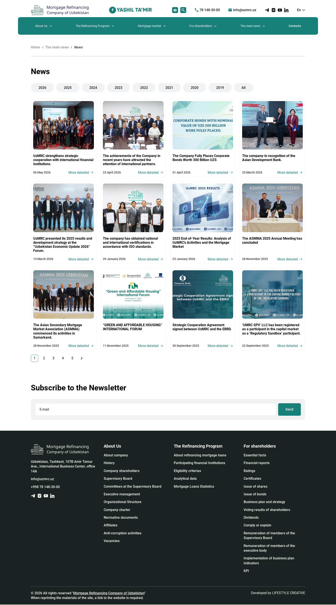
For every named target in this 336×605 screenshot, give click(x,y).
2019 (220, 87)
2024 (93, 87)
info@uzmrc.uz (242, 10)
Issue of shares (255, 487)
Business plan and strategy (264, 502)
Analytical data (185, 479)
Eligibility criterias (187, 471)
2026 (42, 87)
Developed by (278, 593)
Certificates (252, 479)
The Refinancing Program (93, 26)
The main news (250, 26)
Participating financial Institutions (199, 463)
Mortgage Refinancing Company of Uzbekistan (108, 593)
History (109, 463)
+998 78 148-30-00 (45, 487)
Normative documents (121, 518)
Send (290, 410)
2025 (68, 87)
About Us (41, 26)
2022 (144, 87)
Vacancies (112, 541)
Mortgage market (149, 26)
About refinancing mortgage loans (200, 456)
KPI (246, 571)
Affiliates (110, 526)
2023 (118, 87)
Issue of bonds (255, 495)
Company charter (117, 510)
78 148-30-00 (207, 10)
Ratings (249, 471)
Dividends (251, 518)
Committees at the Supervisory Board (132, 487)
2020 (194, 87)
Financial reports (257, 463)
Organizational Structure (122, 502)
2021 (169, 87)
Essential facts (255, 456)
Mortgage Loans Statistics (194, 487)
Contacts (295, 26)
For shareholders (200, 26)
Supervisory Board (118, 479)
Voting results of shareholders (267, 510)
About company (116, 456)
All (244, 87)
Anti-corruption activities (122, 534)
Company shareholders (122, 471)
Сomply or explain (257, 526)
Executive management (122, 495)
